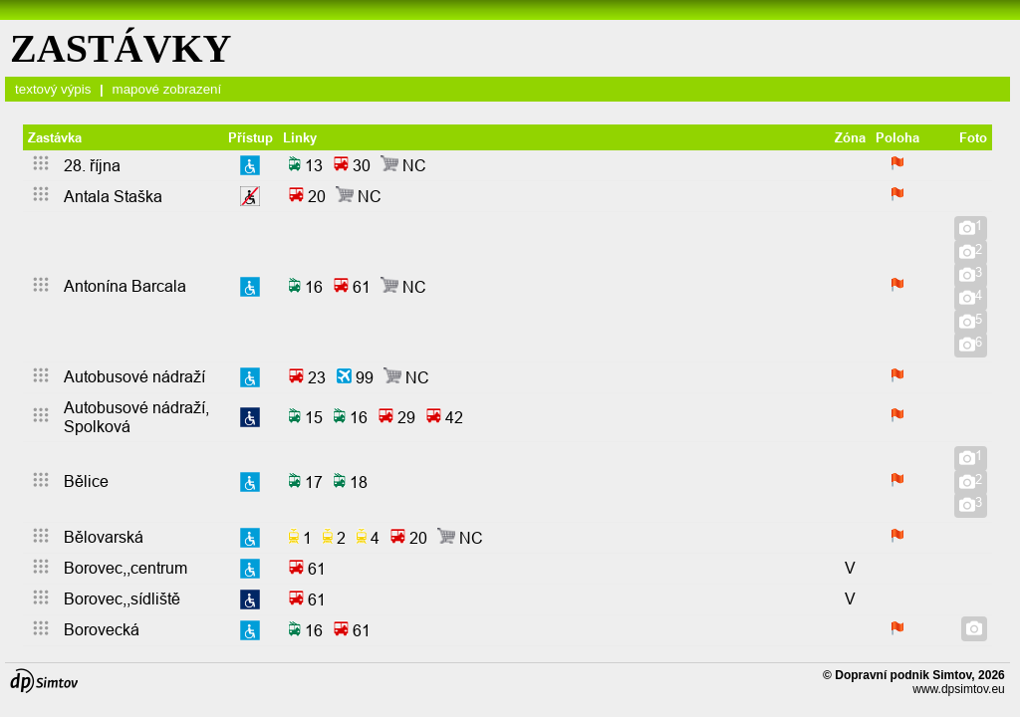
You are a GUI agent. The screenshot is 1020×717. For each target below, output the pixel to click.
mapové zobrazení (167, 89)
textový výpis (53, 89)
